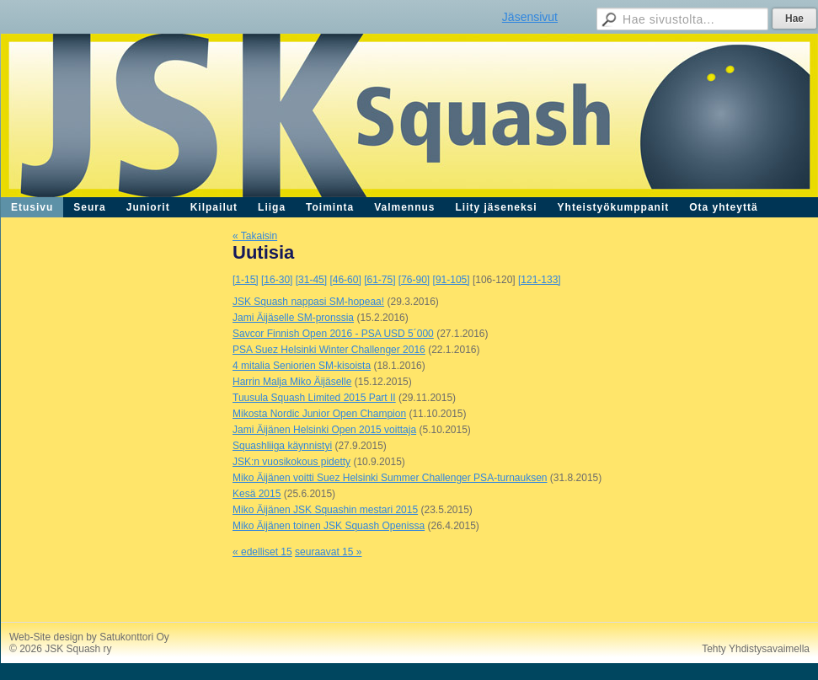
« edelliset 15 (262, 552)
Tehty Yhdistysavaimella (756, 649)
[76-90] (414, 280)
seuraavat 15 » (328, 552)
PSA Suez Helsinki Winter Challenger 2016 (329, 350)
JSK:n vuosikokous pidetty (291, 462)
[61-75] (379, 280)
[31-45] (311, 280)
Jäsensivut (530, 17)
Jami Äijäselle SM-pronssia (293, 318)
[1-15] (246, 280)
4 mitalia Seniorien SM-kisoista (302, 366)
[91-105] (451, 280)
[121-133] (539, 280)
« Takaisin (255, 236)
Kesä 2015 (257, 494)
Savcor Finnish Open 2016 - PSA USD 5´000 (333, 334)
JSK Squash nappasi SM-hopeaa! (308, 302)
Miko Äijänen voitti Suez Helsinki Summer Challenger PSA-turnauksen (390, 478)
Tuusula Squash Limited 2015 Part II (314, 398)
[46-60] (345, 280)
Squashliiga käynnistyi (282, 446)
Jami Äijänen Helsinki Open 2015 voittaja (324, 430)
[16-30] (276, 280)
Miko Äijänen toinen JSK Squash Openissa (329, 526)
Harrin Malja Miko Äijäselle (292, 382)
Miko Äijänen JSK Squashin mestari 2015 (325, 510)
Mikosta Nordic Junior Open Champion (319, 414)
